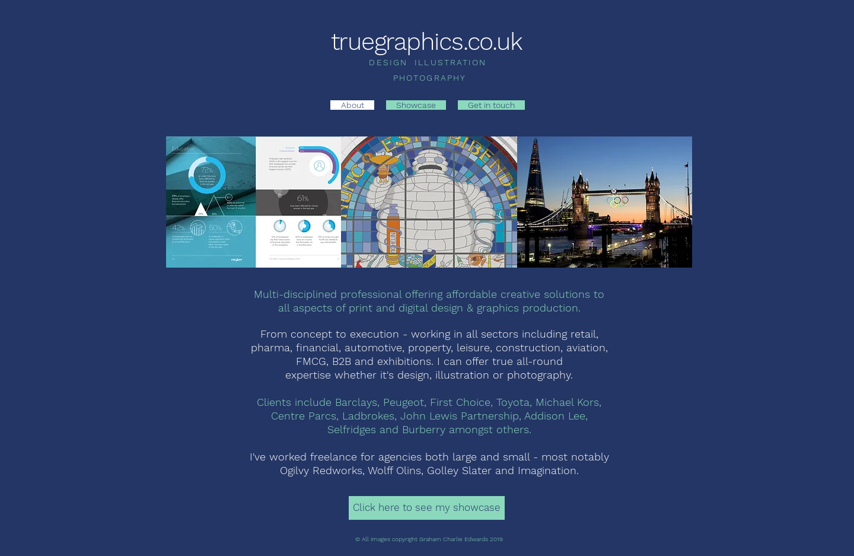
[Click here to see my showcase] (427, 508)
